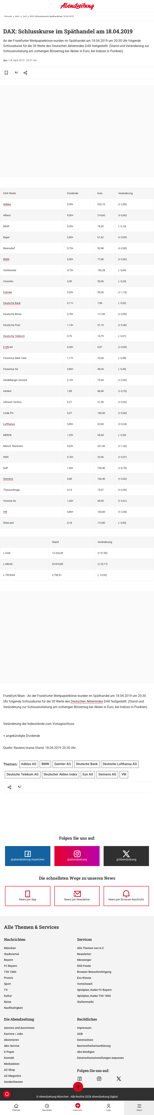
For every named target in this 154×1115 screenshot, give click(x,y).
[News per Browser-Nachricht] (126, 896)
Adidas (7, 204)
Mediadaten (11, 1063)
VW (5, 511)
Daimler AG (62, 764)
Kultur (8, 995)
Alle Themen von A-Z (90, 948)
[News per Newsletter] (77, 896)
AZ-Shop (9, 1069)
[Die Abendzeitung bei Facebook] (27, 856)
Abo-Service (11, 1045)
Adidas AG (28, 764)
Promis (8, 977)
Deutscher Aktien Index (60, 774)
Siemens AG (107, 774)
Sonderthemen (13, 1081)
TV (6, 989)
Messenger (84, 959)
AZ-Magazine (12, 1075)
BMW (6, 259)
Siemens (8, 478)
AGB (80, 1033)
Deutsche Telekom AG (23, 774)
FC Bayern (10, 965)
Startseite (8, 16)
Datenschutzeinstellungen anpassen (100, 1057)
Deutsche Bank (12, 303)
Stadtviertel (11, 954)
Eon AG (88, 774)
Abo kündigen (86, 1051)
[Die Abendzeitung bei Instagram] (77, 856)
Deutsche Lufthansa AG (120, 764)
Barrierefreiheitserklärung (94, 1045)
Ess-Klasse (84, 977)
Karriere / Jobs (13, 1033)
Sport (7, 983)
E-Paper (9, 1051)
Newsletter (84, 954)
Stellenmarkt (85, 1001)
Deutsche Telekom (14, 336)
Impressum (84, 1027)
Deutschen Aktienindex (87, 701)
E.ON (6, 347)
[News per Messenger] (27, 896)
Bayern (8, 959)
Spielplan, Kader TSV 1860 (94, 995)
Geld (25, 16)
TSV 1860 (10, 971)
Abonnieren (11, 1039)
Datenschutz (85, 1039)
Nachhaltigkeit (13, 1007)
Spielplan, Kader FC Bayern (94, 989)
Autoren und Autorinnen (19, 1027)
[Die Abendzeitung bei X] (126, 856)
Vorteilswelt (85, 983)
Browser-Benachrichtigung (94, 971)
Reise (7, 1001)
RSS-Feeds (84, 965)
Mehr (17, 16)
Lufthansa (9, 424)
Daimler (7, 292)
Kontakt (9, 1057)
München (10, 948)
